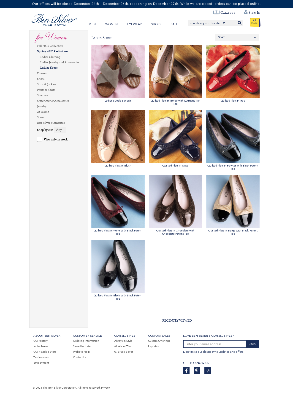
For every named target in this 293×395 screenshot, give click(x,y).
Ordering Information (86, 341)
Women (111, 24)
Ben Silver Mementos (51, 122)
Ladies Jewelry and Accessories (59, 62)
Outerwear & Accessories (53, 100)
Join (252, 344)
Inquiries (153, 346)
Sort (221, 37)
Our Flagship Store (45, 352)
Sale (174, 24)
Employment (41, 363)
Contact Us (79, 357)
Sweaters (42, 95)
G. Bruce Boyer (123, 352)
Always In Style (123, 341)
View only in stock (56, 139)
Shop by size (45, 130)
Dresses (42, 73)
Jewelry (41, 106)
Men (92, 24)
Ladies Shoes (49, 67)
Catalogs (227, 12)
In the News (40, 346)
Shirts (40, 79)
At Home (43, 111)
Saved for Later (82, 346)
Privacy (105, 388)
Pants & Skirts (46, 89)
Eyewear (134, 24)
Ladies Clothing (50, 57)
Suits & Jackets (46, 84)
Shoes (156, 24)
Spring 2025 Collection (52, 51)
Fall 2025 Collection (50, 46)
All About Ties (122, 346)
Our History (40, 341)
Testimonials (41, 357)
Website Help (81, 352)
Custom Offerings (159, 341)
